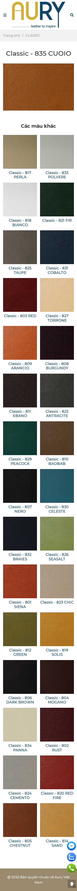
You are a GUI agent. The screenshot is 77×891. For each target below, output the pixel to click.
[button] (72, 15)
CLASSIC (32, 35)
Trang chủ (11, 35)
